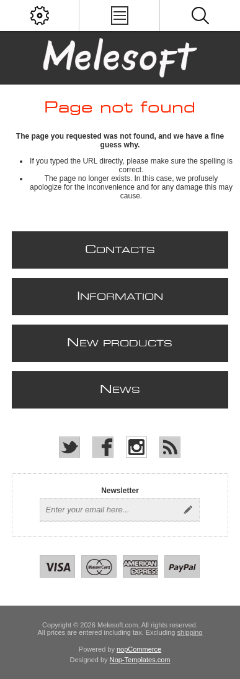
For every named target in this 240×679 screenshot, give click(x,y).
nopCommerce (139, 649)
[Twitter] (69, 447)
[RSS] (170, 447)
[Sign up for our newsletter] (108, 510)
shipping (190, 632)
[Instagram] (136, 447)
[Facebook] (103, 447)
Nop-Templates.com (140, 659)
